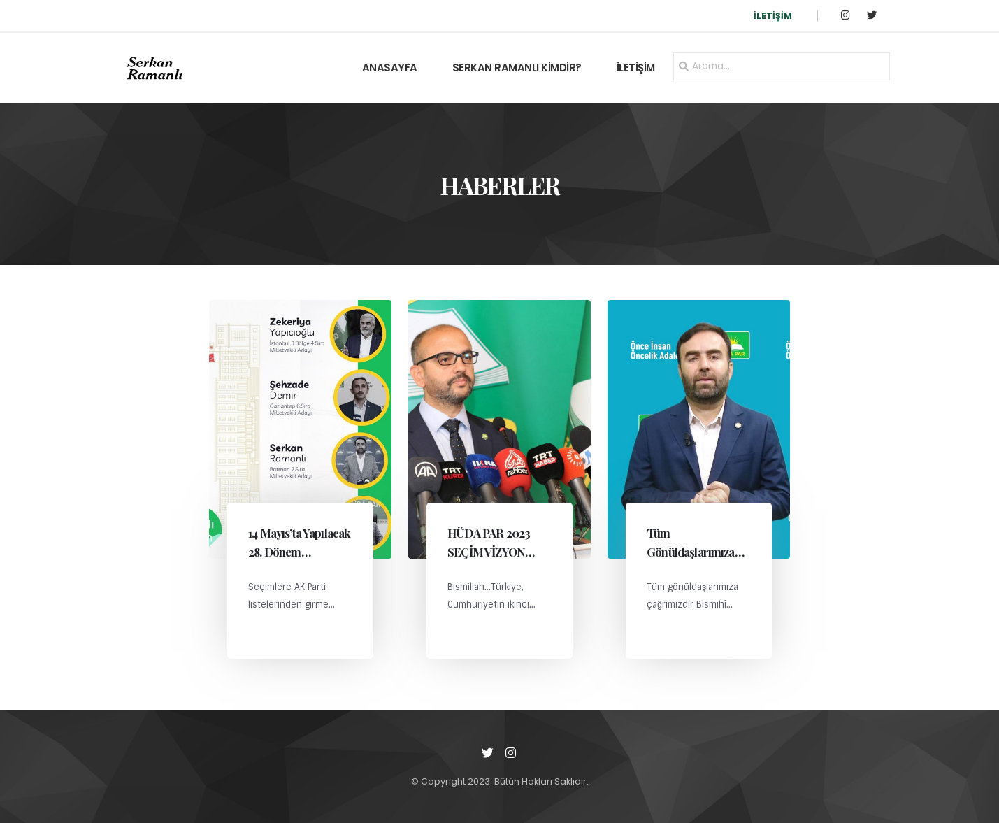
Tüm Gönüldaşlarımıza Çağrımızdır (691, 551)
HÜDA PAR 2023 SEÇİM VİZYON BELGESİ (488, 551)
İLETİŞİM (773, 16)
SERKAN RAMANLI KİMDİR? (517, 67)
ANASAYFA (389, 67)
